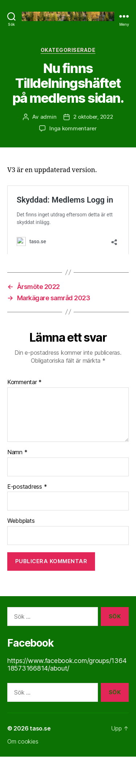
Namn (17, 456)
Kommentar (24, 386)
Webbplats (21, 525)
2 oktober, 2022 (93, 116)
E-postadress (27, 491)
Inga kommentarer (73, 128)
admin (48, 116)
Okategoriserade (68, 50)
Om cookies (22, 745)
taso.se (40, 732)
